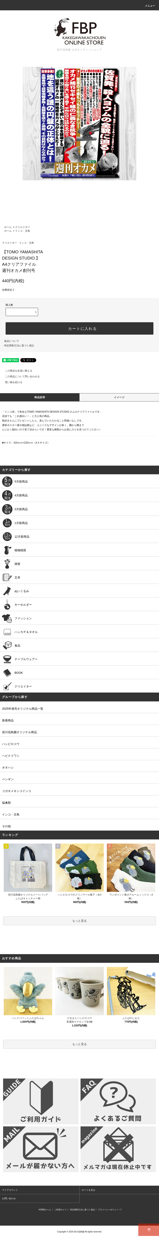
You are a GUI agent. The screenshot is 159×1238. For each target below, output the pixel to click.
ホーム (8, 227)
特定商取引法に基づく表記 (19, 345)
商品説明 (39, 397)
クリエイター (22, 227)
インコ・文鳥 (22, 230)
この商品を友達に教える (16, 370)
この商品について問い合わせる (20, 376)
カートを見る (88, 1190)
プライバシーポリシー (108, 1209)
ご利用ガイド (60, 1209)
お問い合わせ (9, 1198)
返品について (11, 341)
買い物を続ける (11, 382)
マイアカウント (10, 1190)
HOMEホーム (45, 1209)
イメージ (119, 397)
